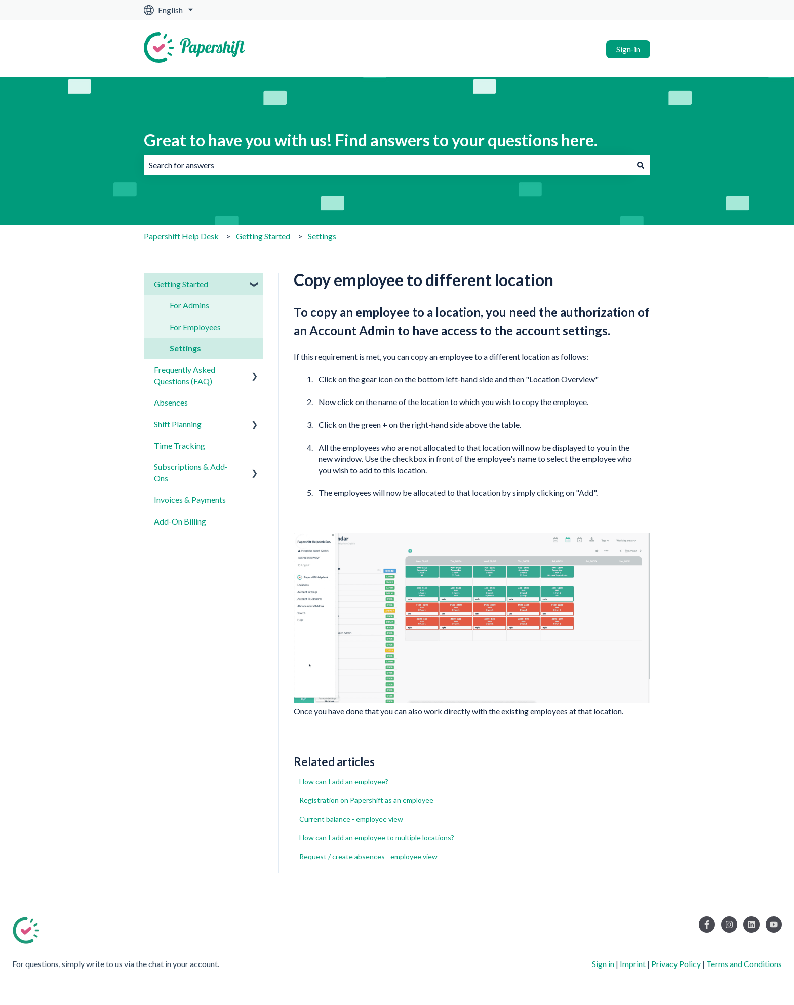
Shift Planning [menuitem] (178, 424)
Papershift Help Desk (181, 236)
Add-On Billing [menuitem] (180, 521)
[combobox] (387, 165)
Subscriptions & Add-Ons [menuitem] (191, 472)
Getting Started (263, 236)
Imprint (633, 964)
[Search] (640, 165)
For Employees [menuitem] (195, 327)
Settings (322, 236)
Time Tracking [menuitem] (179, 445)
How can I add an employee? (343, 781)
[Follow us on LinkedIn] (751, 924)
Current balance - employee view (351, 819)
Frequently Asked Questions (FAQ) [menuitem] (184, 375)
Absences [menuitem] (171, 402)
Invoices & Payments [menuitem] (190, 499)
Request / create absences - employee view (368, 856)
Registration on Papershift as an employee (366, 800)
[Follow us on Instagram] (729, 924)
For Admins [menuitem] (189, 305)
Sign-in (628, 49)
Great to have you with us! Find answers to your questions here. (371, 140)
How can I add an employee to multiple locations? (376, 837)
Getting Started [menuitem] (181, 284)
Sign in (603, 964)
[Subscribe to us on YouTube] (774, 924)
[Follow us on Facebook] (707, 924)
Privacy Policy (676, 964)
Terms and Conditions (744, 964)
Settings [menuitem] (185, 348)
